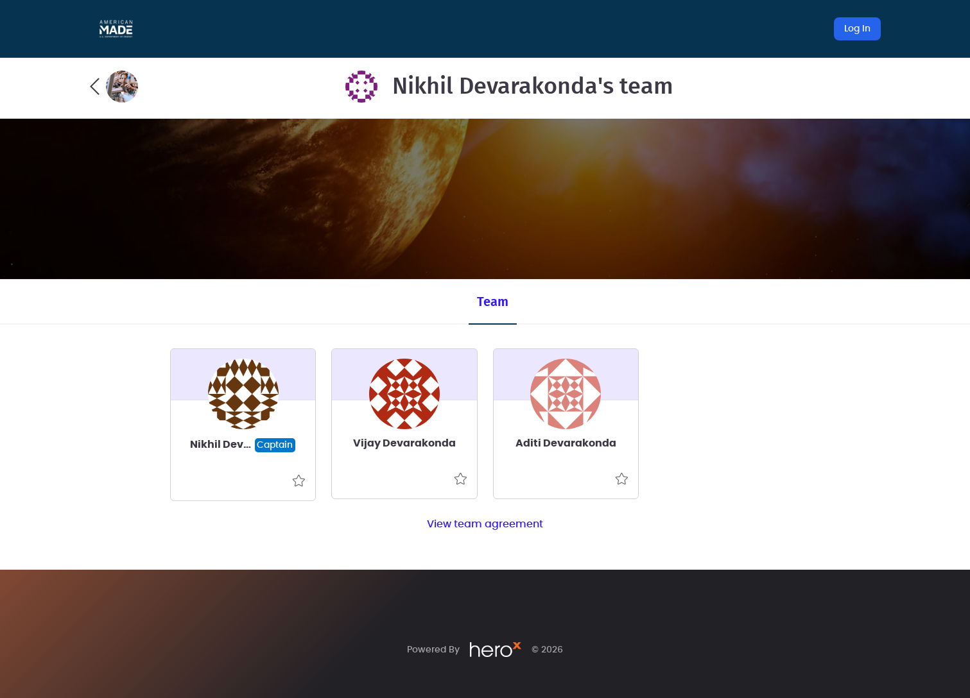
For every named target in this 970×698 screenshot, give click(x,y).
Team (492, 302)
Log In (857, 28)
